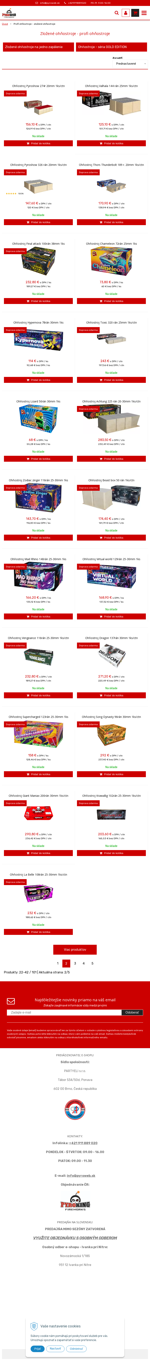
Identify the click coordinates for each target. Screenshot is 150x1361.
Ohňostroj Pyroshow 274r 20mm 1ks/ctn (38, 86)
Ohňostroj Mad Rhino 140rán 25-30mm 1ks (38, 559)
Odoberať (132, 1012)
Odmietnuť (76, 1348)
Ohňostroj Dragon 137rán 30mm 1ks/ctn (111, 638)
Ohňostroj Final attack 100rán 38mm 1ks (38, 243)
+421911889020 (77, 3)
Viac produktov (75, 949)
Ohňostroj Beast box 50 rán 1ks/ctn (111, 480)
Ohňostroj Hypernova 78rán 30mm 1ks (38, 322)
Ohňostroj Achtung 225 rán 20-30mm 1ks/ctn (111, 401)
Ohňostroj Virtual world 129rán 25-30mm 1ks (111, 559)
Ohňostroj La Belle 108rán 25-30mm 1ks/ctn (38, 874)
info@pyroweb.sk (50, 3)
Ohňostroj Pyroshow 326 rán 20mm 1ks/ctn (38, 164)
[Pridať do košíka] (38, 143)
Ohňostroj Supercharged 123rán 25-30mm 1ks (38, 716)
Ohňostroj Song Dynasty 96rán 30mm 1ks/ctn (111, 716)
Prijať (37, 1348)
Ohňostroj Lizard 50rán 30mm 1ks (38, 401)
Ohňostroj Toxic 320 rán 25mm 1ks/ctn (111, 322)
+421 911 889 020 (83, 1143)
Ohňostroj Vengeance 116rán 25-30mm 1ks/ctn (38, 638)
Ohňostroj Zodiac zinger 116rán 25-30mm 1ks (38, 480)
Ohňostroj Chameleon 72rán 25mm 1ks (111, 243)
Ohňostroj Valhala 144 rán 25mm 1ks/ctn (111, 86)
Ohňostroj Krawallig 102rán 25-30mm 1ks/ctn (111, 795)
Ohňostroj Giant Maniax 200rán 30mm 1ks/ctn (38, 795)
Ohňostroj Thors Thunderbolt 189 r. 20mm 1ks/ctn (111, 164)
